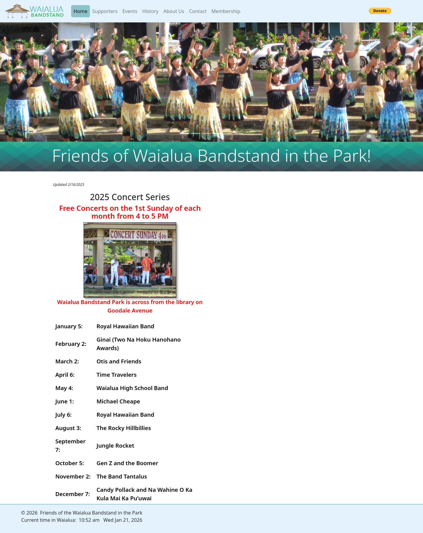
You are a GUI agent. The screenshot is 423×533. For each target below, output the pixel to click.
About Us (174, 11)
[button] (32, 81)
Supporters (105, 11)
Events (129, 11)
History (150, 11)
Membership (225, 11)
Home (82, 11)
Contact (198, 11)
